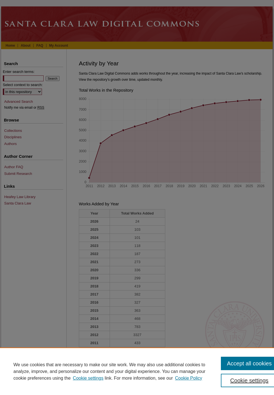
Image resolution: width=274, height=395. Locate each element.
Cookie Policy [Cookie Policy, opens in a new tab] (188, 378)
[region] (137, 371)
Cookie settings (88, 378)
